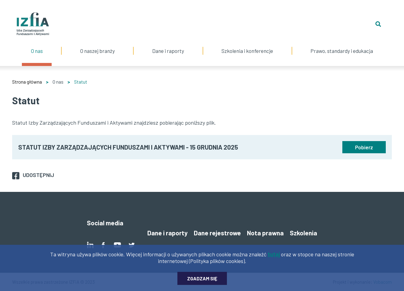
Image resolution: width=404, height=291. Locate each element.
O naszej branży (97, 45)
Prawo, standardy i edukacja (342, 45)
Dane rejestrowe (217, 233)
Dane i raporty (168, 51)
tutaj (274, 256)
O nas (36, 45)
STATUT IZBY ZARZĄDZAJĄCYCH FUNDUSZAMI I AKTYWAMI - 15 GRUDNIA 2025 (128, 147)
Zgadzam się (202, 280)
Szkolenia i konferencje (247, 45)
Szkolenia (303, 233)
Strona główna (27, 82)
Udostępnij (38, 174)
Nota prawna (265, 233)
